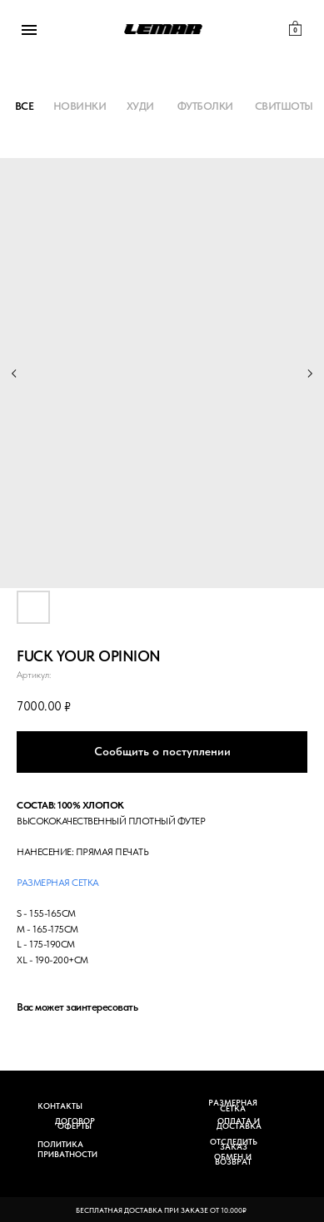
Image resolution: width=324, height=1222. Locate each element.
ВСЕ (24, 106)
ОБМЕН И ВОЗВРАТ (233, 1159)
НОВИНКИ (80, 106)
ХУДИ (140, 106)
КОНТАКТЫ (59, 1106)
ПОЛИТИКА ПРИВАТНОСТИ (67, 1149)
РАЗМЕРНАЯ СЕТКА (232, 1105)
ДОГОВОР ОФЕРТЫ (75, 1123)
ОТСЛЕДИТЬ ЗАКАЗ (233, 1144)
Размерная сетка (58, 882)
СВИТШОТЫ (284, 106)
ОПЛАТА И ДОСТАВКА (239, 1123)
